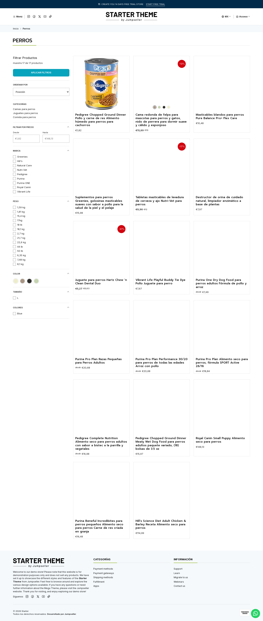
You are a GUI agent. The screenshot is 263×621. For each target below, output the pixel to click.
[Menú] (17, 16)
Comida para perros (24, 117)
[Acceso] (243, 16)
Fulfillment (98, 581)
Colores (41, 307)
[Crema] (168, 107)
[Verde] (159, 107)
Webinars (179, 581)
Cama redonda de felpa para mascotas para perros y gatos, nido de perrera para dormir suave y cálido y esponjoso (161, 120)
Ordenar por (20, 84)
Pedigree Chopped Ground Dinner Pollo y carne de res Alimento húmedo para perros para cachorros (100, 120)
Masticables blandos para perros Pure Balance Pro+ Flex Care (220, 116)
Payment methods (103, 568)
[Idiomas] (226, 16)
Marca (41, 150)
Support (178, 568)
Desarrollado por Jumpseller (61, 614)
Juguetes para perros (25, 113)
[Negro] (164, 107)
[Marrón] (155, 107)
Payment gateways (103, 573)
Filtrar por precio (41, 127)
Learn (177, 573)
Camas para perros (24, 109)
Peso (41, 201)
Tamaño (41, 292)
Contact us (179, 586)
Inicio (16, 29)
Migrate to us (181, 577)
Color (41, 273)
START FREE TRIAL (155, 4)
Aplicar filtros (41, 72)
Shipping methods (103, 577)
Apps (96, 586)
